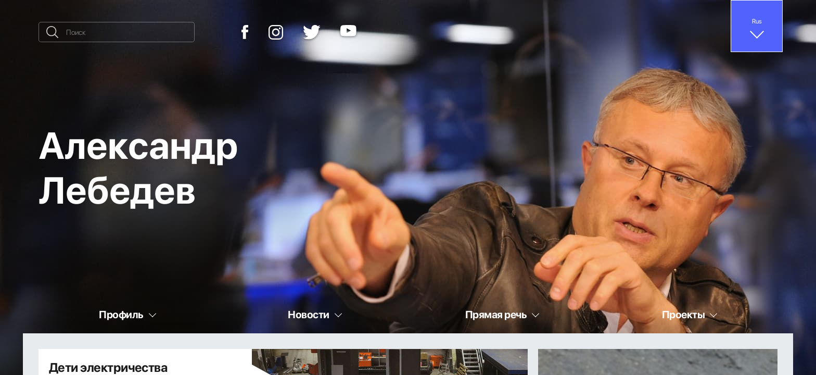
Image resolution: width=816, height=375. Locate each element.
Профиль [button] (121, 314)
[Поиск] (117, 32)
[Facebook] (245, 32)
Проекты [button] (683, 314)
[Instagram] (276, 32)
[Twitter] (312, 32)
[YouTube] (348, 32)
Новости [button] (308, 314)
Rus (757, 21)
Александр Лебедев (138, 166)
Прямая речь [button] (496, 314)
